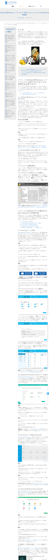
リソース (21, 6)
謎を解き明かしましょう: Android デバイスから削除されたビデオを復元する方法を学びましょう (11, 68)
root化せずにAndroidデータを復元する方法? (11, 94)
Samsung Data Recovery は (24, 232)
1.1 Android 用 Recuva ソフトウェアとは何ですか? (33, 93)
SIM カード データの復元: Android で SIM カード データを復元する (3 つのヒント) (11, 86)
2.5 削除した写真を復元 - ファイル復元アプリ (31, 227)
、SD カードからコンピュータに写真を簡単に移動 (32, 371)
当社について (32, 6)
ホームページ (7, 23)
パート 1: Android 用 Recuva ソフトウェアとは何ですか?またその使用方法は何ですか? (33, 70)
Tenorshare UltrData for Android (26, 491)
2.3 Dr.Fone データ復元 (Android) (29, 224)
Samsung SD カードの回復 (36, 429)
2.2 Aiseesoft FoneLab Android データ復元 (31, 223)
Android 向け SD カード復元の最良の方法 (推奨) (11, 77)
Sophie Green (21, 17)
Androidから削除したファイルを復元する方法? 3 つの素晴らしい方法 (11, 58)
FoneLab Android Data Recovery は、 (27, 377)
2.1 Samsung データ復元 (27, 221)
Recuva (19, 101)
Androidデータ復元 (20, 23)
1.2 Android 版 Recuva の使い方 (28, 94)
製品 (13, 6)
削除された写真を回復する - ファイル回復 (27, 548)
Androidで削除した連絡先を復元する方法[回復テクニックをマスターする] (11, 38)
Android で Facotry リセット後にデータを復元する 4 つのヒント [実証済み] (11, 113)
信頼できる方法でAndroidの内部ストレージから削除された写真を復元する (11, 103)
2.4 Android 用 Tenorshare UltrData (29, 226)
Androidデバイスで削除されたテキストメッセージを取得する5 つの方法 (11, 49)
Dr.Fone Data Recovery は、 (24, 437)
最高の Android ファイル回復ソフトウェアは (33, 540)
